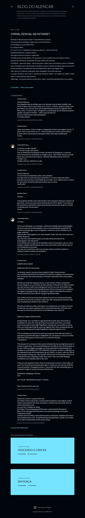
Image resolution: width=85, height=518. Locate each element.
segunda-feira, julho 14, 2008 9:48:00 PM (29, 212)
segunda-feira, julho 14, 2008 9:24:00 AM (29, 139)
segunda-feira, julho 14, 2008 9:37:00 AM (29, 164)
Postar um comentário (19, 428)
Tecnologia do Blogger (42, 507)
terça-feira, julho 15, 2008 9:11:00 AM (28, 254)
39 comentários (32, 454)
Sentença (24, 481)
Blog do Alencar (35, 6)
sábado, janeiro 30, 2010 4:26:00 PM (28, 389)
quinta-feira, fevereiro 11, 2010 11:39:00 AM (30, 423)
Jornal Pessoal (17, 50)
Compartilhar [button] (15, 87)
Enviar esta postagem (26, 87)
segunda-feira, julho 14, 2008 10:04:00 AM (30, 187)
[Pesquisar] (73, 6)
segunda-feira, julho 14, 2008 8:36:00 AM (29, 120)
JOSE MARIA (21, 145)
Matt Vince (49, 511)
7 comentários (32, 485)
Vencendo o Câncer (32, 450)
